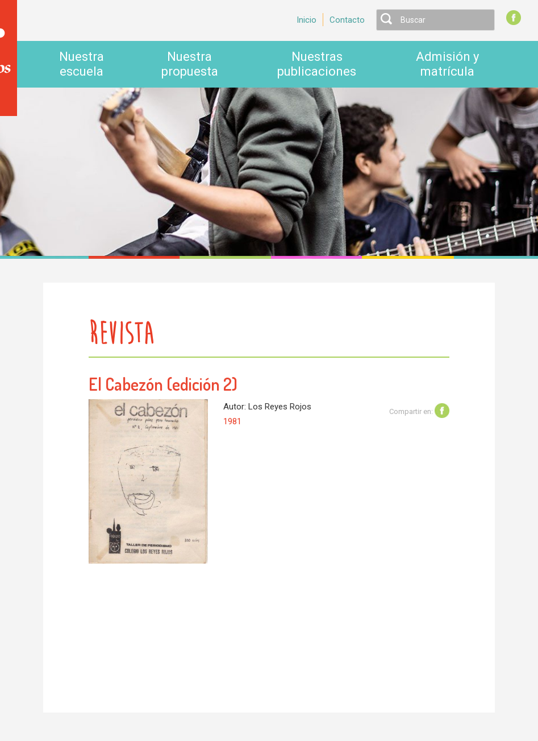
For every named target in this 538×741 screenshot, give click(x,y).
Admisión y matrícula (447, 63)
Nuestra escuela (81, 63)
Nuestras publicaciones (316, 63)
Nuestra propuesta (189, 63)
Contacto (347, 20)
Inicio (306, 20)
